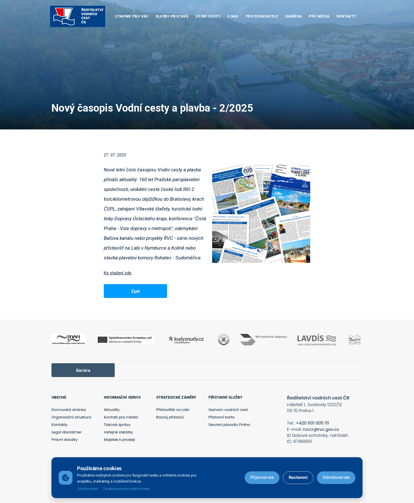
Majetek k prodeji (119, 439)
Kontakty (59, 424)
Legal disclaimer (66, 432)
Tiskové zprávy (117, 424)
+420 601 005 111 (312, 423)
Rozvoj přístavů (170, 417)
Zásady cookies (88, 488)
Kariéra (83, 370)
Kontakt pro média (121, 417)
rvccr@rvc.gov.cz (321, 429)
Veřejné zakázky (118, 432)
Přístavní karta (221, 417)
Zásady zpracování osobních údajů (126, 488)
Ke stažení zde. (118, 273)
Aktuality (112, 409)
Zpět (135, 291)
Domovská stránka (68, 409)
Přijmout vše (262, 477)
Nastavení (298, 477)
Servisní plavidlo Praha (229, 424)
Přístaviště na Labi (172, 409)
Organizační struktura (71, 417)
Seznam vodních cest (228, 409)
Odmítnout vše (336, 477)
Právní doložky (64, 439)
